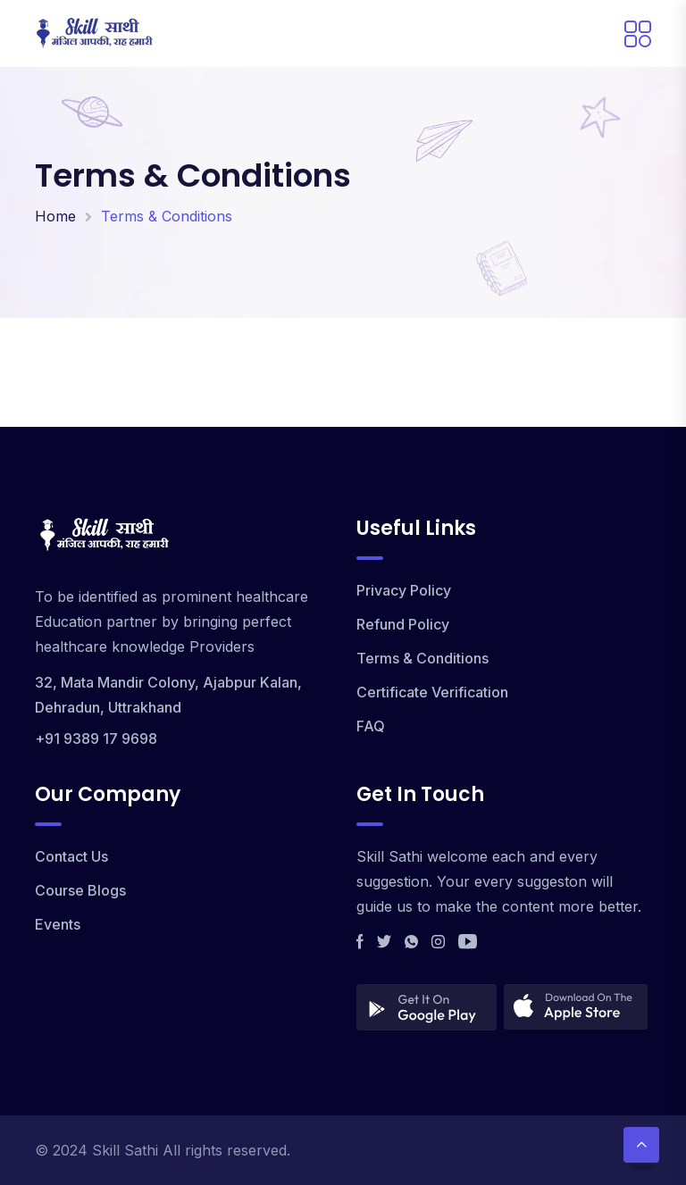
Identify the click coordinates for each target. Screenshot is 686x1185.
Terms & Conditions (422, 658)
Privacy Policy (403, 590)
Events (57, 924)
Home (55, 216)
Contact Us (71, 856)
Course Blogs (80, 890)
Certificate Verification (432, 692)
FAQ (370, 726)
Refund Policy (402, 624)
